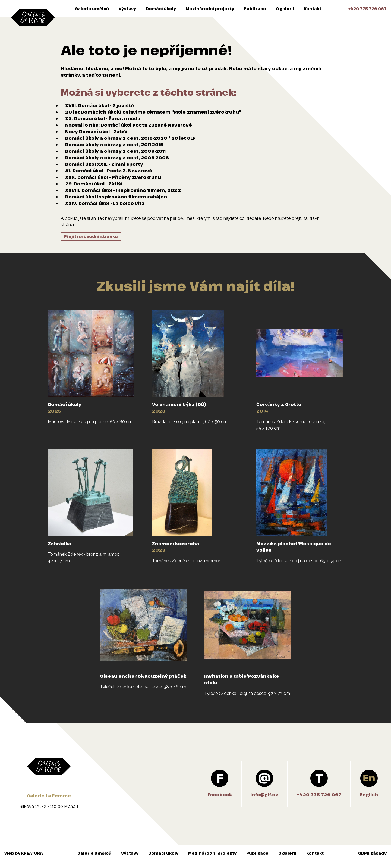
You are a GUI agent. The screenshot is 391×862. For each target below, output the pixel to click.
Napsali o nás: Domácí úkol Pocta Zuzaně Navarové (128, 125)
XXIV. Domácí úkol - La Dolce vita (104, 203)
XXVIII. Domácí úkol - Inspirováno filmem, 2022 (123, 190)
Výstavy (127, 8)
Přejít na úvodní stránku (91, 236)
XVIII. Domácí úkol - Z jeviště (99, 105)
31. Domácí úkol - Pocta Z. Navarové (108, 171)
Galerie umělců (92, 8)
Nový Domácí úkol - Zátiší (96, 132)
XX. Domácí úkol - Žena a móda (102, 118)
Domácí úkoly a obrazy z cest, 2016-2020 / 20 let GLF (130, 138)
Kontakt (312, 8)
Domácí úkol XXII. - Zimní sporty (104, 164)
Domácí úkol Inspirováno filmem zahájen (116, 197)
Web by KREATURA (23, 853)
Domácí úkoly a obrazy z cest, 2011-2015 (114, 145)
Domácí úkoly (161, 8)
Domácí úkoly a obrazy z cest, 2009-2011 (115, 151)
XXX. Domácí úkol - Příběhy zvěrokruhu (113, 177)
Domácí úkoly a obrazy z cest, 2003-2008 (117, 158)
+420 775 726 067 (367, 8)
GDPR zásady (372, 853)
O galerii (285, 8)
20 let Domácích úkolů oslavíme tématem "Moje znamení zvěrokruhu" (153, 112)
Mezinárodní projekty (210, 8)
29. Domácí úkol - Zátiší (93, 184)
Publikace (255, 8)
